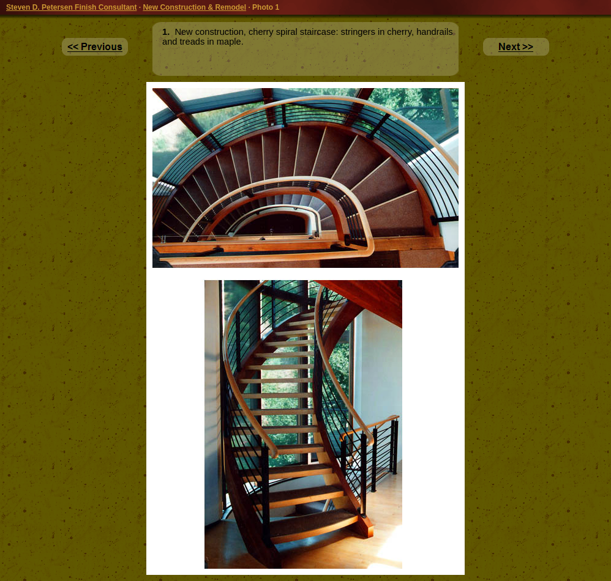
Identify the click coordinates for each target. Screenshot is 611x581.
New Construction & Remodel (194, 7)
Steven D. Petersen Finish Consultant (71, 7)
